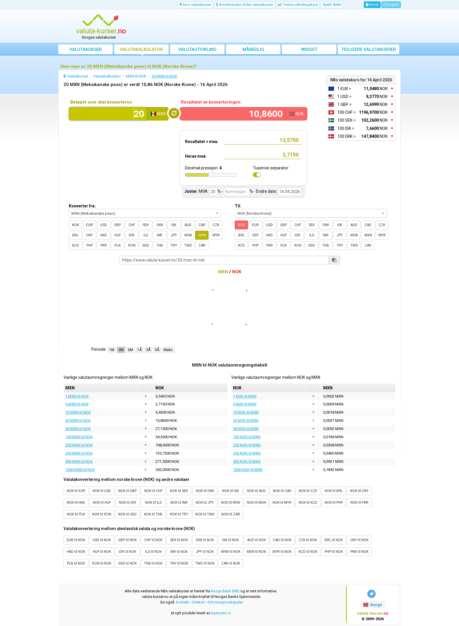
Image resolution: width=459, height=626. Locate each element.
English (391, 5)
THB (159, 245)
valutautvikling (197, 49)
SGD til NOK (127, 563)
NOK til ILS (153, 503)
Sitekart (198, 602)
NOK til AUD (256, 491)
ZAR (201, 245)
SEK (146, 225)
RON (132, 245)
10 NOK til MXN (245, 412)
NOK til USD (102, 491)
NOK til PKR (359, 503)
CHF (132, 225)
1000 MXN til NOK (80, 469)
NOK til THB (153, 514)
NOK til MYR (282, 503)
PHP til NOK (334, 552)
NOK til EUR (76, 491)
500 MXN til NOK (79, 461)
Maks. (168, 350)
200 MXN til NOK (79, 445)
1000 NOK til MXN (248, 469)
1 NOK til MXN (244, 396)
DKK (160, 225)
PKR (103, 245)
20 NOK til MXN (245, 420)
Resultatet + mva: (201, 141)
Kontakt (182, 602)
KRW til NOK (230, 552)
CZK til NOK (308, 540)
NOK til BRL (334, 491)
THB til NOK (153, 563)
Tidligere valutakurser (368, 49)
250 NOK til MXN (247, 453)
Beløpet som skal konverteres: (101, 102)
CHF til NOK (153, 540)
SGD (145, 245)
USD (103, 225)
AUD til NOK (256, 540)
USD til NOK (102, 540)
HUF (117, 235)
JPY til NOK (205, 552)
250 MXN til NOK (79, 453)
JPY (174, 235)
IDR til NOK (127, 552)
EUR (89, 225)
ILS (145, 235)
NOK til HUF (102, 503)
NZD (75, 245)
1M (111, 350)
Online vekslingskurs (298, 4)
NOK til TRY (179, 514)
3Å (148, 350)
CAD (201, 225)
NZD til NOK (308, 552)
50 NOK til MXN (245, 428)
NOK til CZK (308, 491)
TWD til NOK (205, 563)
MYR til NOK (282, 552)
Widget (309, 49)
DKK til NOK (205, 540)
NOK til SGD (127, 514)
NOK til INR (179, 503)
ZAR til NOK (230, 563)
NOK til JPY (205, 503)
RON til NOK (101, 563)
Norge (372, 605)
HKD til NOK (76, 552)
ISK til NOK (230, 540)
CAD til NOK (282, 540)
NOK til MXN (256, 503)
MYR (216, 235)
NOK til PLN (76, 514)
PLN (117, 245)
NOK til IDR (127, 503)
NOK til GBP (127, 491)
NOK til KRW (230, 503)
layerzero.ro (221, 613)
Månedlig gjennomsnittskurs (253, 50)
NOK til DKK (205, 491)
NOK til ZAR (230, 514)
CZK (216, 225)
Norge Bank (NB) (225, 591)
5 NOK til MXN (244, 404)
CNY (89, 235)
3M (121, 350)
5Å (157, 350)
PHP (89, 245)
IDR (131, 235)
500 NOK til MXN (247, 461)
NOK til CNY (359, 491)
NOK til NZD (308, 503)
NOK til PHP (334, 503)
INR (159, 235)
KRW (188, 235)
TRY (174, 245)
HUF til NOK (102, 552)
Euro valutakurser (195, 4)
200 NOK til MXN (247, 445)
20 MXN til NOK (78, 420)
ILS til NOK (153, 552)
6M (130, 350)
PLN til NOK (76, 563)
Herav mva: (196, 156)
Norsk (372, 5)
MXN (202, 235)
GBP (117, 225)
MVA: (203, 191)
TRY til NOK (179, 563)
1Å (139, 350)
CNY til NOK (359, 540)
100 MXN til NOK (79, 437)
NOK (75, 225)
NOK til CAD (282, 491)
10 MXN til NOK (78, 412)
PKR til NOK (359, 552)
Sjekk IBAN (332, 4)
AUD (187, 225)
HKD (103, 235)
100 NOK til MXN (247, 437)
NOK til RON (101, 514)
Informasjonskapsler (225, 602)
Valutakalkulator (141, 49)
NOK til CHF (153, 491)
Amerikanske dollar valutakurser (244, 4)
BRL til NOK (334, 540)
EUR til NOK (76, 540)
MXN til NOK (256, 552)
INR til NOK (179, 552)
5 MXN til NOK (77, 404)
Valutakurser (85, 49)
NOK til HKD (76, 503)
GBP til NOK (127, 540)
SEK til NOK (179, 540)
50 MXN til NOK (78, 428)
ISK (173, 225)
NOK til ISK (230, 491)
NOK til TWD (205, 514)
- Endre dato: (265, 191)
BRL (75, 235)
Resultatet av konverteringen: (211, 102)
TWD (188, 245)
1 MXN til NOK (77, 396)
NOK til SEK (179, 491)
